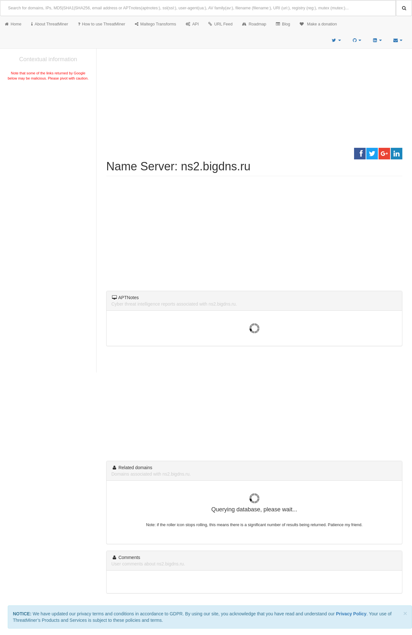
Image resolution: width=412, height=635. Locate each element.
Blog (283, 24)
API (192, 24)
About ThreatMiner (49, 24)
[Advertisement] (48, 130)
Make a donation (318, 24)
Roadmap (254, 24)
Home (13, 24)
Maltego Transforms (155, 24)
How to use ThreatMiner (101, 24)
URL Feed (220, 24)
